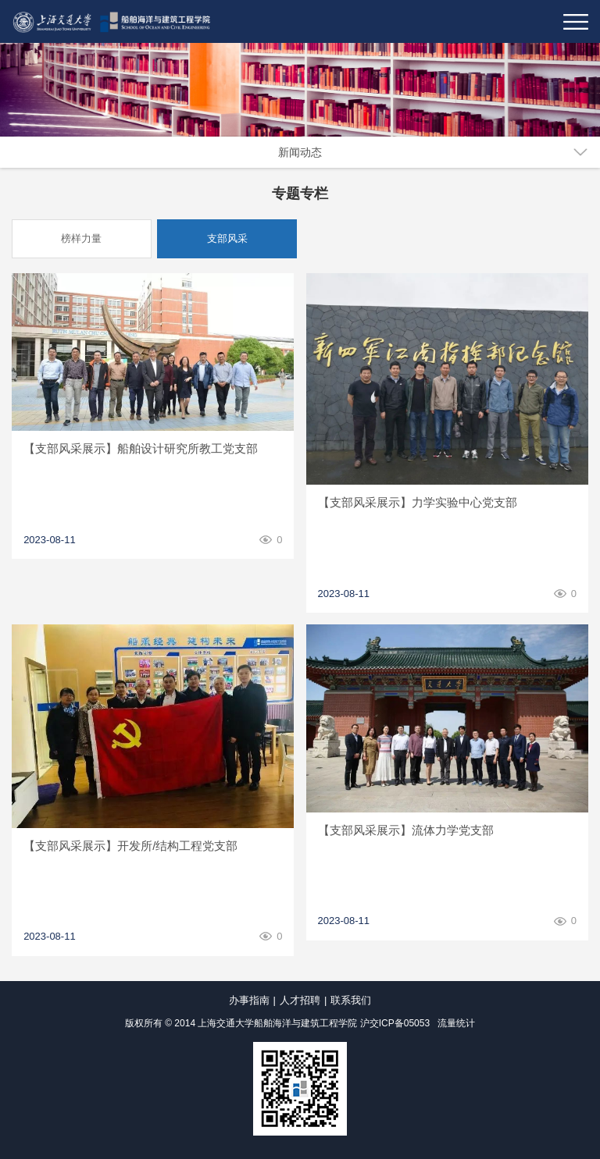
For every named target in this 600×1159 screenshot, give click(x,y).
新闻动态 (300, 152)
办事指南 (249, 1000)
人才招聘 (300, 1000)
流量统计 (456, 1023)
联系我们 (350, 1000)
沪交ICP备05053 (395, 1023)
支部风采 (227, 238)
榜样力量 (81, 238)
